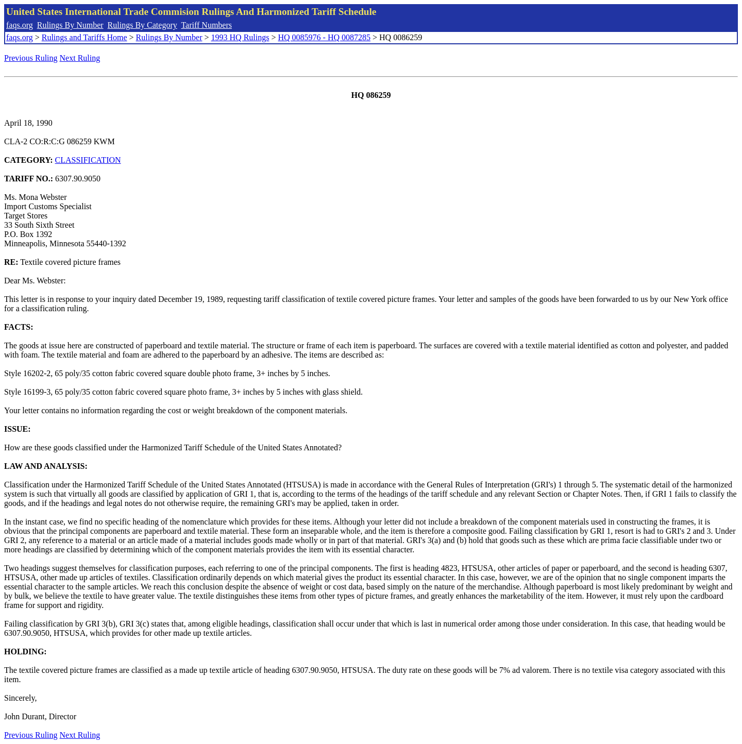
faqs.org (19, 25)
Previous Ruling (31, 58)
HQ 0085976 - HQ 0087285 (324, 37)
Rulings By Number (70, 25)
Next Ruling (80, 58)
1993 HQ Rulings (240, 37)
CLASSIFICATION (88, 160)
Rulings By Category (142, 25)
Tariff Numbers (206, 25)
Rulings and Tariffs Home (84, 37)
